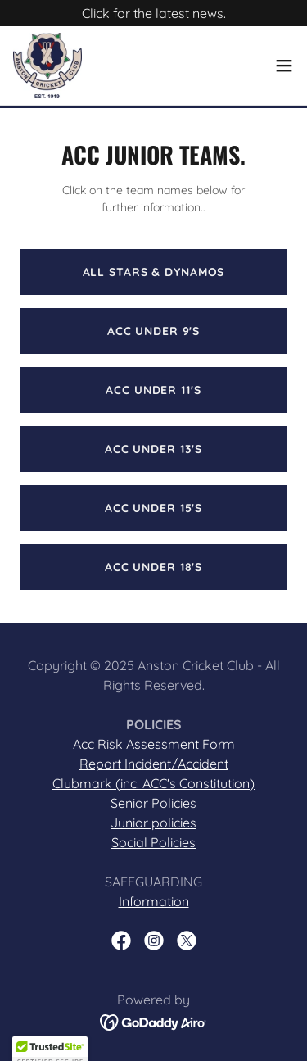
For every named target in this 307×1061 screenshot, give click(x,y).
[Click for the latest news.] (153, 13)
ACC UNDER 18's (153, 567)
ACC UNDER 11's (153, 390)
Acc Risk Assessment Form (154, 744)
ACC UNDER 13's (153, 449)
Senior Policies (153, 803)
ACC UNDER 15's (153, 508)
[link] (47, 65)
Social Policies (153, 842)
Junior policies (153, 822)
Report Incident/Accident (153, 763)
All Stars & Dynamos (154, 272)
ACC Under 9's (153, 331)
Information (154, 901)
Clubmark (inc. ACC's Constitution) (153, 783)
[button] (284, 65)
